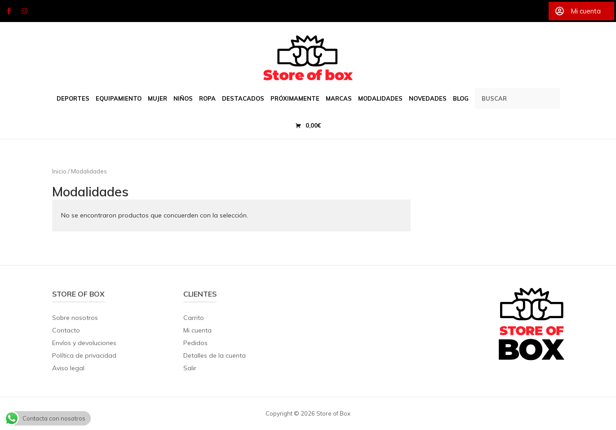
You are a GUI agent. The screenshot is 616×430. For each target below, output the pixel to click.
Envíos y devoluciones (84, 343)
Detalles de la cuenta (214, 355)
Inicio (59, 171)
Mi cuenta (197, 330)
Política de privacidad (84, 355)
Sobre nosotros (75, 318)
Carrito (193, 318)
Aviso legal (68, 368)
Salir (189, 368)
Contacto (66, 330)
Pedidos (195, 343)
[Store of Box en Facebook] (8, 11)
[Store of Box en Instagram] (24, 11)
